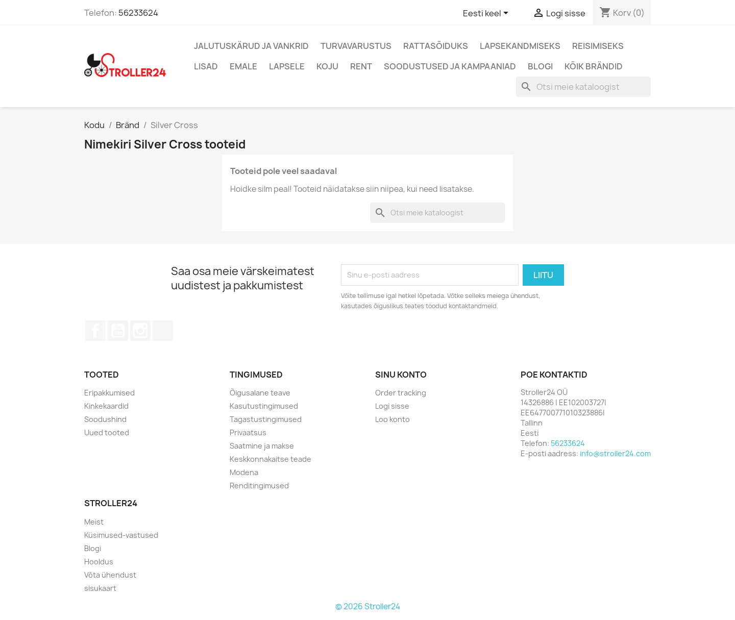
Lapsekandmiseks (520, 46)
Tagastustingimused (266, 419)
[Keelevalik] (487, 14)
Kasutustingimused (264, 406)
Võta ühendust (110, 575)
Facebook (95, 330)
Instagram (140, 330)
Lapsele (287, 66)
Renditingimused (259, 485)
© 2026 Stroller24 (367, 606)
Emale (243, 66)
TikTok (163, 330)
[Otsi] (583, 87)
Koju (327, 66)
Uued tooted (106, 432)
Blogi (540, 66)
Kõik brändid (594, 66)
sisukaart (100, 588)
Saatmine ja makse (262, 446)
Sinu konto (401, 374)
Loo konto (392, 419)
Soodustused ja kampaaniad (450, 66)
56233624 (138, 12)
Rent (361, 66)
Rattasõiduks (435, 46)
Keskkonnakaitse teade (270, 459)
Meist (94, 522)
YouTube (118, 330)
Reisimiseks (598, 46)
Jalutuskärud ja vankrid (251, 46)
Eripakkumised (109, 393)
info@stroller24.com (615, 453)
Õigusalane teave (260, 393)
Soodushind (105, 419)
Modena (244, 472)
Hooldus (98, 561)
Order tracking (400, 393)
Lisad (206, 66)
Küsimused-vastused (121, 535)
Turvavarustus (356, 46)
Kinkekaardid (106, 406)
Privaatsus (248, 432)
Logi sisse (392, 406)
